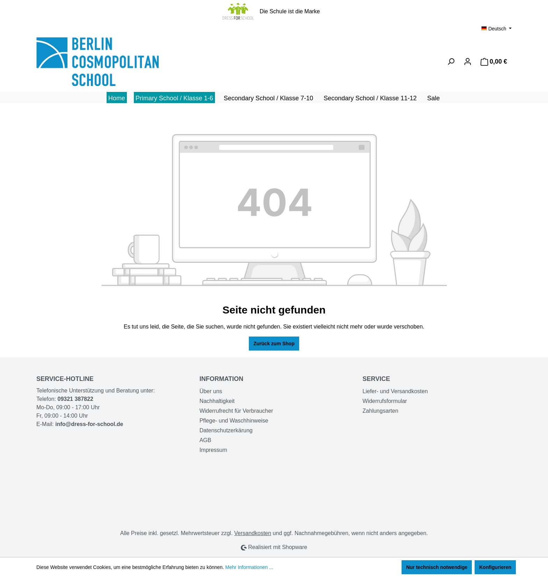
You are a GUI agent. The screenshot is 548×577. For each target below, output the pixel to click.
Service (376, 378)
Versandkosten (252, 533)
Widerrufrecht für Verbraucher (236, 411)
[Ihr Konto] (467, 61)
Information (222, 378)
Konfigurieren (495, 567)
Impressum (213, 450)
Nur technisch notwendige (436, 567)
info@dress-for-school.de (89, 424)
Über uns (211, 391)
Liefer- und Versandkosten (395, 391)
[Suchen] (450, 61)
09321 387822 (75, 399)
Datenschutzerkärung (226, 430)
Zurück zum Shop (273, 343)
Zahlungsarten (380, 411)
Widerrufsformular (384, 401)
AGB (205, 440)
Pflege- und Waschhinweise (234, 421)
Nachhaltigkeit (217, 401)
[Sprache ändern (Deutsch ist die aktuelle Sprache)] (496, 29)
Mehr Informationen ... (249, 567)
